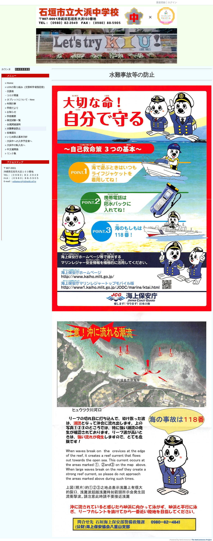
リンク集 (10, 153)
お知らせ (10, 112)
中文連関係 (11, 149)
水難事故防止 (13, 128)
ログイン (172, 2)
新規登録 (160, 2)
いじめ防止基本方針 (16, 137)
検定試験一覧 (13, 120)
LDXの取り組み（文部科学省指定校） (25, 87)
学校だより (11, 108)
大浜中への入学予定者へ (18, 141)
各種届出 (10, 132)
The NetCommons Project (202, 540)
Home (9, 83)
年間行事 (10, 103)
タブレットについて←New (20, 99)
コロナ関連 (11, 95)
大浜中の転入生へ (15, 145)
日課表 (9, 91)
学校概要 (10, 116)
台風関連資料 (13, 124)
